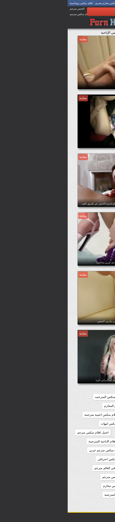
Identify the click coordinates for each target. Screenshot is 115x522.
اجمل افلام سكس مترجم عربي (83, 441)
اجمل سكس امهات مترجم (86, 468)
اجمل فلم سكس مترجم (50, 477)
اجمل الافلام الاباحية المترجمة (39, 441)
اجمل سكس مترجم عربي (87, 477)
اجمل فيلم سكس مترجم (88, 485)
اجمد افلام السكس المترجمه (45, 397)
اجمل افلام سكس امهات (48, 423)
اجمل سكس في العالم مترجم (45, 468)
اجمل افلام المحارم (48, 405)
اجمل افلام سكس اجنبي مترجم (83, 414)
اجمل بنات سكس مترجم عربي (40, 450)
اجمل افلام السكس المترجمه (85, 405)
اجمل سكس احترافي (43, 459)
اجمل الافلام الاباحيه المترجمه (84, 450)
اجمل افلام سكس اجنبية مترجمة (37, 414)
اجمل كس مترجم (92, 494)
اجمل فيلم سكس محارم (50, 485)
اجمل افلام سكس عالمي (87, 432)
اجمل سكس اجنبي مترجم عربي (83, 459)
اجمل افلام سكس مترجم (25, 432)
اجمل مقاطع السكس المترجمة (56, 494)
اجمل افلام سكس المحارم (86, 423)
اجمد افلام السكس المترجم (86, 397)
